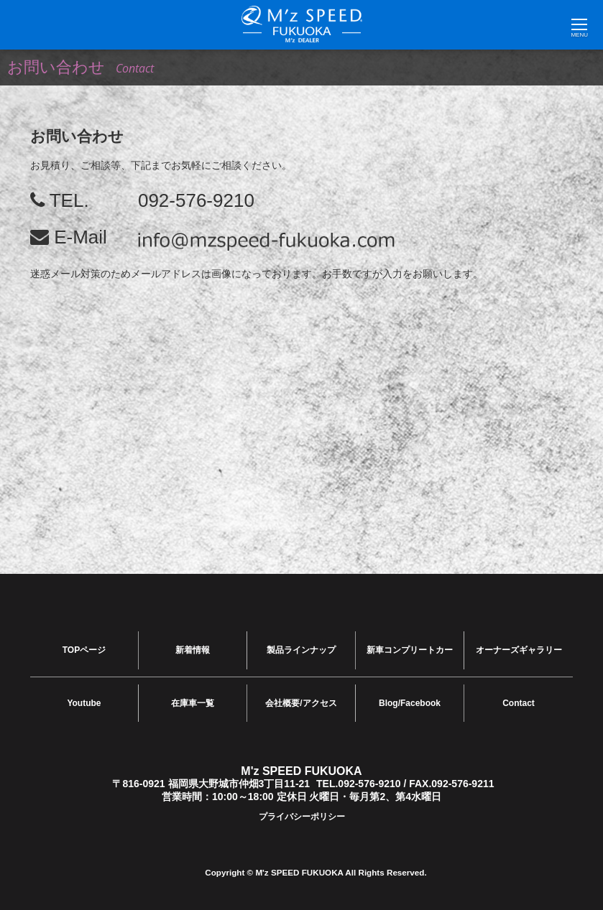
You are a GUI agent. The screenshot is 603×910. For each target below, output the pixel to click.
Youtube (84, 700)
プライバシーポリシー (302, 813)
